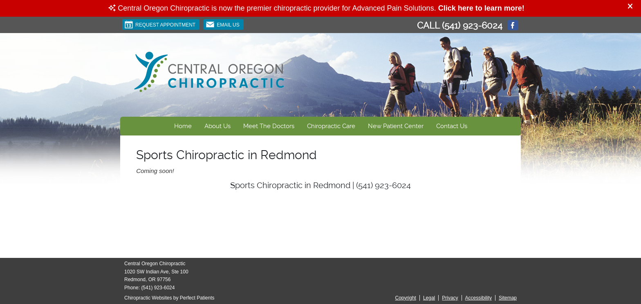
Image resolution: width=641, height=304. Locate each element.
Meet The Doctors (268, 126)
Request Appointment (159, 24)
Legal (429, 298)
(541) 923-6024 (472, 25)
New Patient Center (396, 126)
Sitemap (508, 298)
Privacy (450, 298)
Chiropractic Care (331, 126)
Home (183, 126)
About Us (217, 126)
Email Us (223, 24)
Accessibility (478, 298)
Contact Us (451, 126)
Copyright (405, 298)
